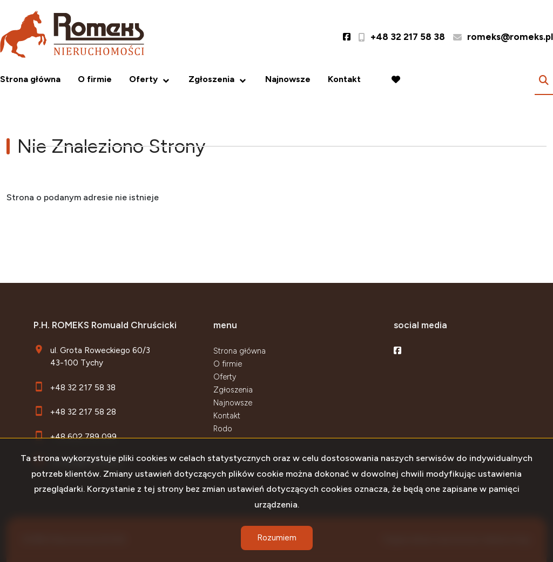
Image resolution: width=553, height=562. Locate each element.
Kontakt (344, 79)
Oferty (143, 79)
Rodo (222, 429)
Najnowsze (288, 79)
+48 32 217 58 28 (83, 412)
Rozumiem (276, 538)
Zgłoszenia (211, 79)
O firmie (95, 79)
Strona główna (30, 79)
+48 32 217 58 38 (83, 387)
